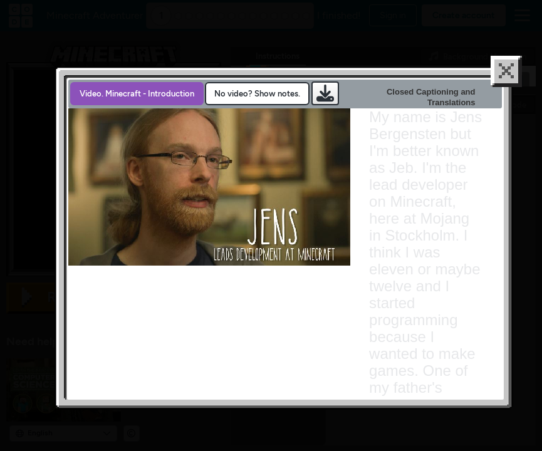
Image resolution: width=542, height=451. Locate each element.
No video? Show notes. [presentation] (257, 117)
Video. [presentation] (137, 117)
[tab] (137, 116)
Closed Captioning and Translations (431, 120)
